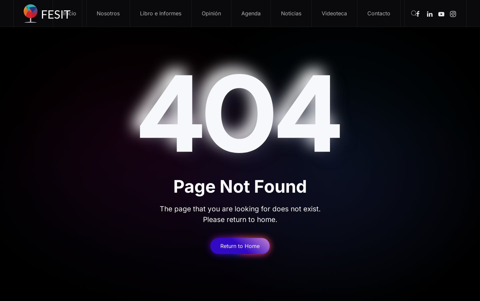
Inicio (69, 13)
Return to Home (240, 246)
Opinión (211, 13)
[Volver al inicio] (48, 13)
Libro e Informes (160, 13)
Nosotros (108, 13)
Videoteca (334, 13)
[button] (413, 13)
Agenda (251, 13)
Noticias (291, 13)
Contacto (378, 13)
